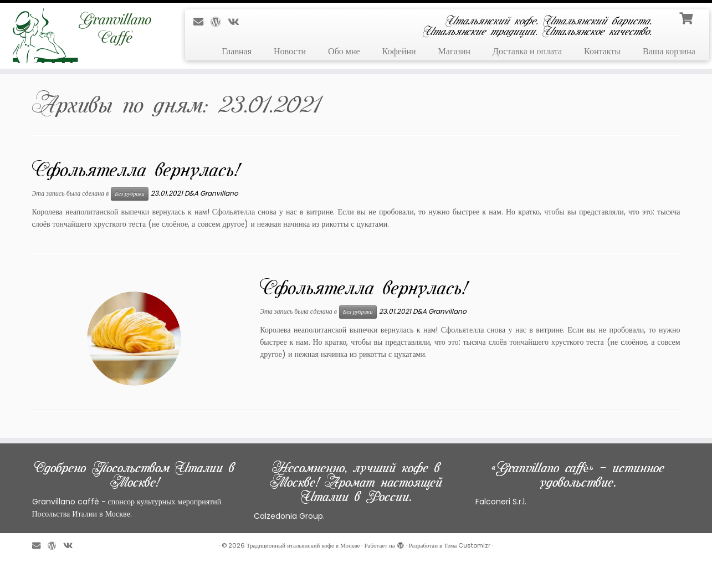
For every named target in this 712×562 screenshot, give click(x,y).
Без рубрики (130, 194)
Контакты (602, 51)
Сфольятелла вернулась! (135, 169)
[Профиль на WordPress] (219, 22)
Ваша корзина (669, 51)
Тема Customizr (467, 545)
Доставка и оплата (527, 51)
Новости (290, 51)
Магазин (454, 51)
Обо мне (344, 51)
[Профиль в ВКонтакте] (237, 22)
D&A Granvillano (211, 193)
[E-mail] (202, 22)
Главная (237, 51)
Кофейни (399, 51)
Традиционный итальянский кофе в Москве (303, 545)
